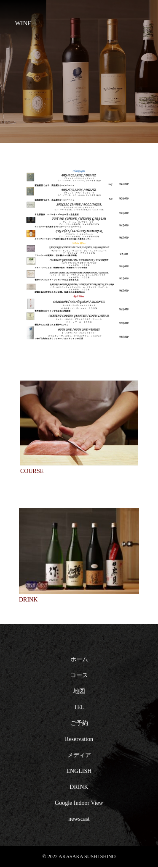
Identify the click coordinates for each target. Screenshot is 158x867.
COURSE (31, 471)
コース (79, 675)
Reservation (79, 739)
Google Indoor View (79, 803)
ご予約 (79, 723)
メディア (79, 755)
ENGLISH (79, 771)
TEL (79, 707)
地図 (79, 691)
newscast (79, 819)
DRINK (28, 599)
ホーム (79, 659)
